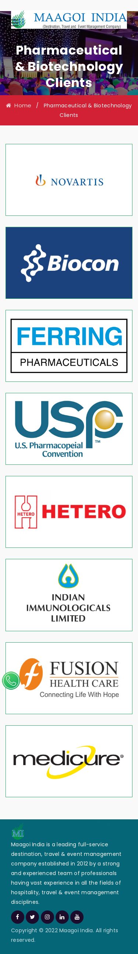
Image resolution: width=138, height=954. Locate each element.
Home (18, 105)
